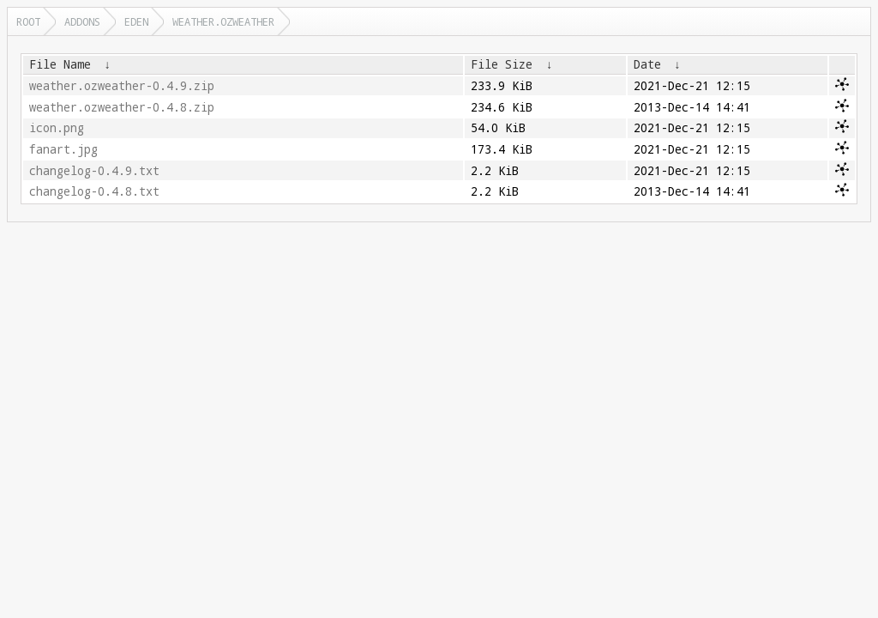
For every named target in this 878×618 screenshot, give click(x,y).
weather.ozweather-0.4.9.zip (121, 86)
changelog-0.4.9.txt (94, 171)
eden (136, 21)
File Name (60, 64)
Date (647, 64)
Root (28, 21)
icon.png (56, 128)
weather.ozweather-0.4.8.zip (121, 107)
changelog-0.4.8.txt (94, 191)
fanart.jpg (63, 149)
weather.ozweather (223, 21)
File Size (501, 64)
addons (82, 21)
